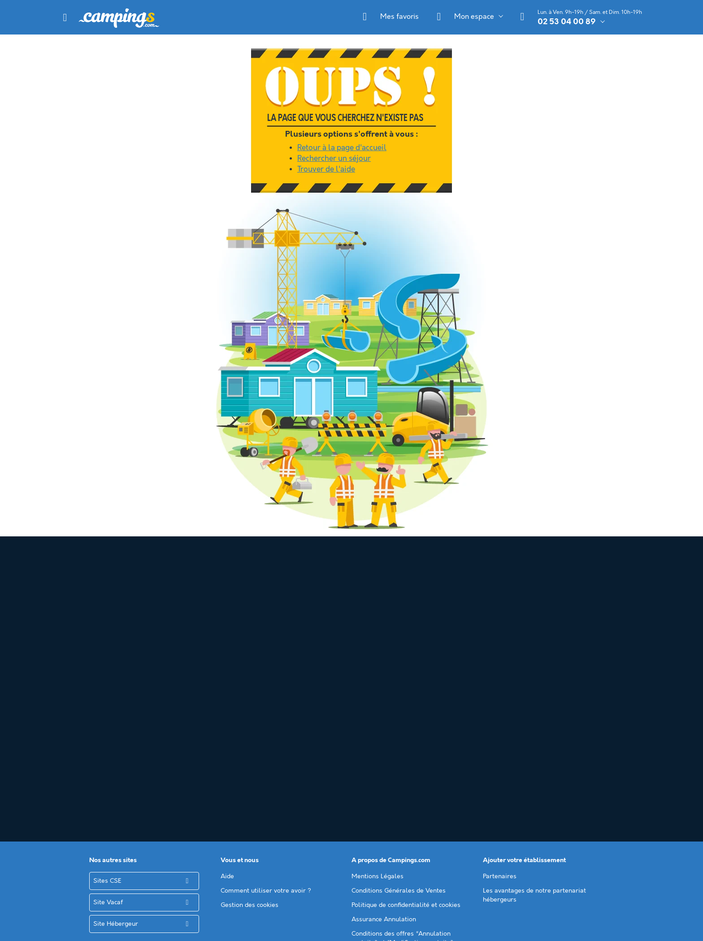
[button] (65, 17)
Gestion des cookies (249, 698)
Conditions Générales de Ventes (399, 683)
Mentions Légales (378, 669)
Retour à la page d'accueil (341, 147)
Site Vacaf (108, 695)
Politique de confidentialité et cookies (406, 698)
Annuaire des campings (386, 764)
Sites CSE (107, 674)
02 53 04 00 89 (567, 21)
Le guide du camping (382, 778)
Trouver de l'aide (326, 169)
